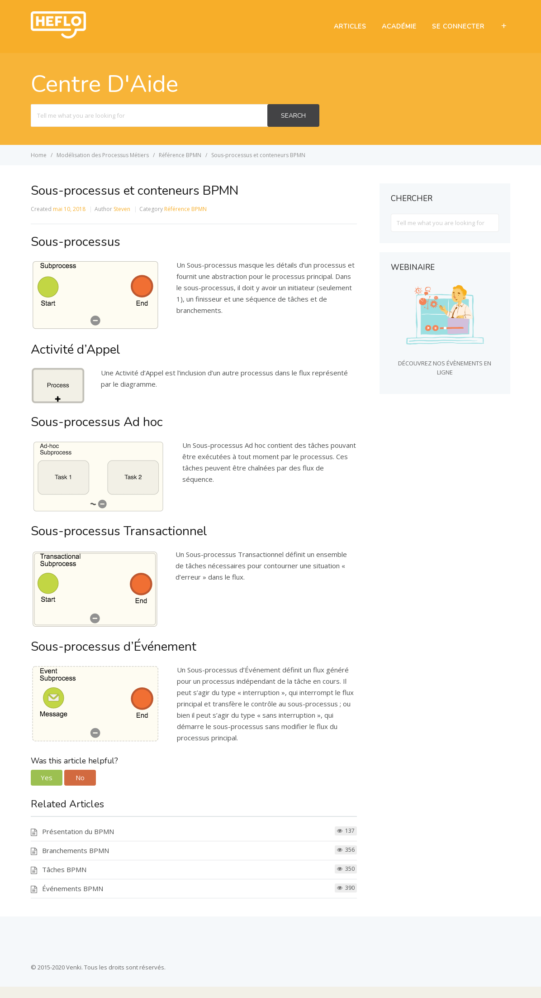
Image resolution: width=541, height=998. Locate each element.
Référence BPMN (185, 209)
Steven (122, 209)
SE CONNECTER (458, 26)
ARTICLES (350, 26)
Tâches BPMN (64, 869)
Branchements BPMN (75, 850)
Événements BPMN (72, 888)
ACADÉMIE (399, 26)
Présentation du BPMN (78, 831)
